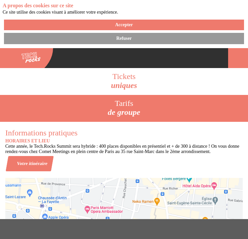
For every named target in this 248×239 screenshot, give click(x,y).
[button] (10, 58)
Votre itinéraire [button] (32, 163)
